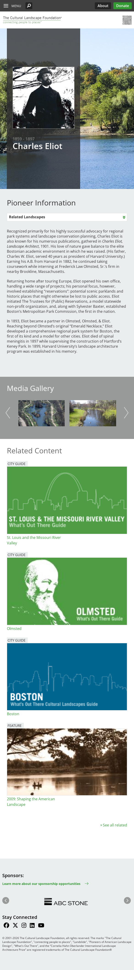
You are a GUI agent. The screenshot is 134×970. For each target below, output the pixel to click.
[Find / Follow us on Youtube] (41, 925)
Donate (122, 5)
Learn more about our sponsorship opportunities (41, 883)
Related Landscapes (27, 216)
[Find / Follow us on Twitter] (15, 925)
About (103, 5)
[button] (28, 5)
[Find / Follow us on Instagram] (24, 925)
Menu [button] (16, 6)
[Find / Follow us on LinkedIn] (32, 925)
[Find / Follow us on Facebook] (6, 925)
